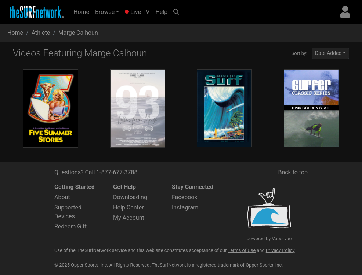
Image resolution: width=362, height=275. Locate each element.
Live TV (137, 11)
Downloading (130, 197)
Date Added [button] (328, 53)
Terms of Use (242, 250)
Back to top (293, 172)
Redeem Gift (70, 226)
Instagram (185, 207)
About (62, 197)
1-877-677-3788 (116, 172)
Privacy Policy (280, 250)
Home (82, 11)
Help (161, 11)
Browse (105, 11)
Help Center (128, 207)
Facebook (184, 197)
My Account (128, 217)
